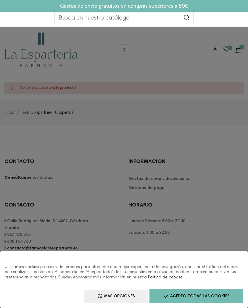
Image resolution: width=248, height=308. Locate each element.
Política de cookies (165, 277)
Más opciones (116, 296)
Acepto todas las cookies (196, 296)
